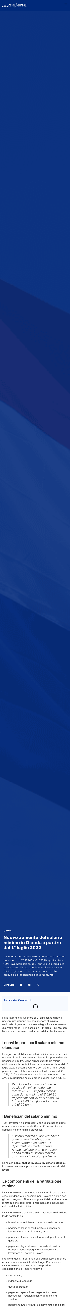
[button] (21, 984)
